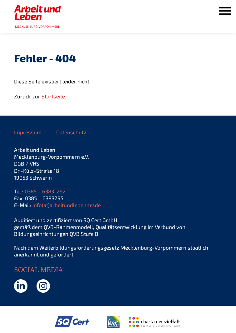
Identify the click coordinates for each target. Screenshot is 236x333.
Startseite (53, 96)
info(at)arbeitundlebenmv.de (66, 205)
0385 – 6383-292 (45, 191)
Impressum (28, 132)
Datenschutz (71, 132)
